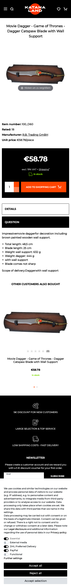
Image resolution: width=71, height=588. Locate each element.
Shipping (44, 169)
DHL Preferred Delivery (23, 546)
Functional (16, 554)
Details (10, 209)
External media (18, 542)
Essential (15, 538)
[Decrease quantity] (16, 189)
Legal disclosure (17, 529)
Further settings (13, 558)
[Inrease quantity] (16, 184)
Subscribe (55, 476)
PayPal (14, 550)
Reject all (36, 573)
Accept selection (36, 581)
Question (12, 222)
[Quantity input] (9, 187)
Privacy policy (58, 532)
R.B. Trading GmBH (35, 134)
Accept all (35, 565)
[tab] (35, 209)
